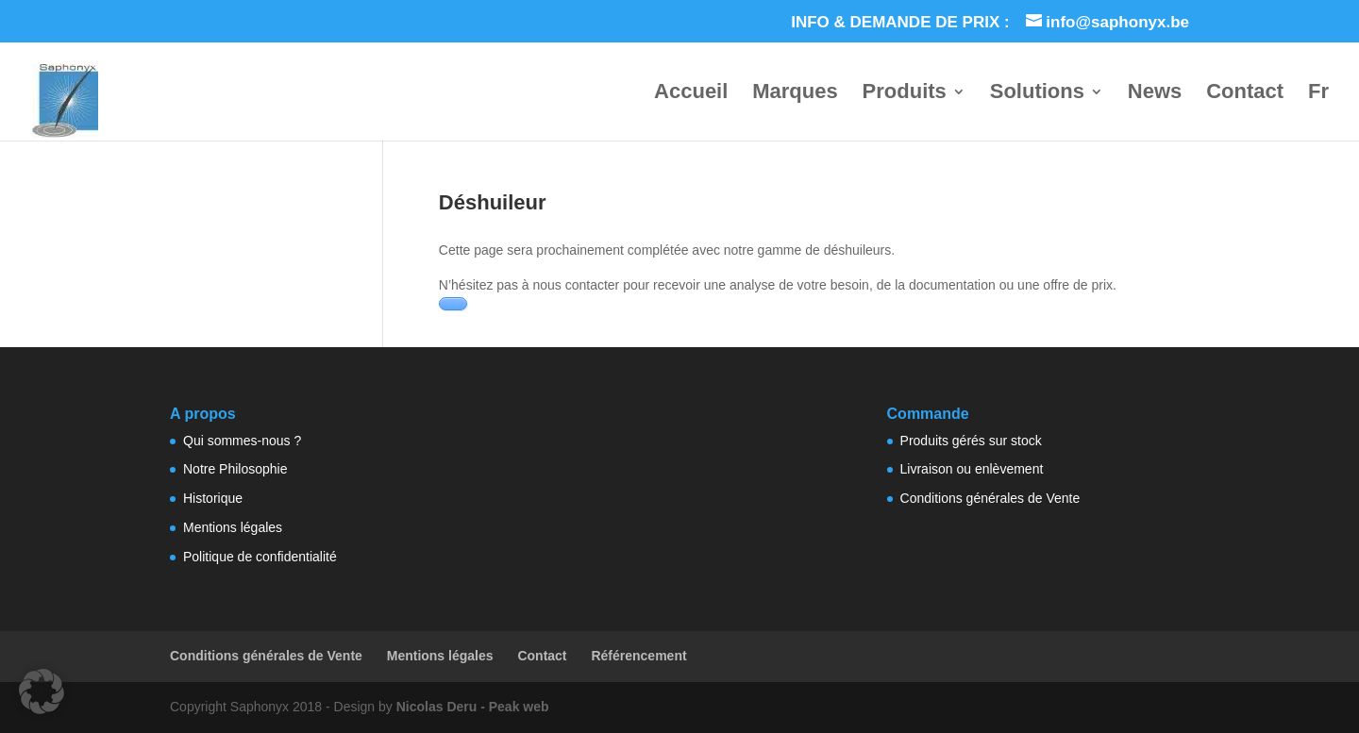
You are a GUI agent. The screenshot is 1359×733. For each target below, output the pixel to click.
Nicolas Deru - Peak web (472, 706)
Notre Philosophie (235, 468)
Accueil (691, 94)
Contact (1245, 94)
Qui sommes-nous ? (242, 440)
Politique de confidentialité (260, 556)
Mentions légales (232, 527)
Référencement (638, 655)
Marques (794, 94)
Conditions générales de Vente (990, 498)
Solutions (1037, 94)
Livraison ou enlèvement (972, 468)
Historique (213, 498)
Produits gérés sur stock (971, 440)
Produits (905, 94)
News (1155, 94)
